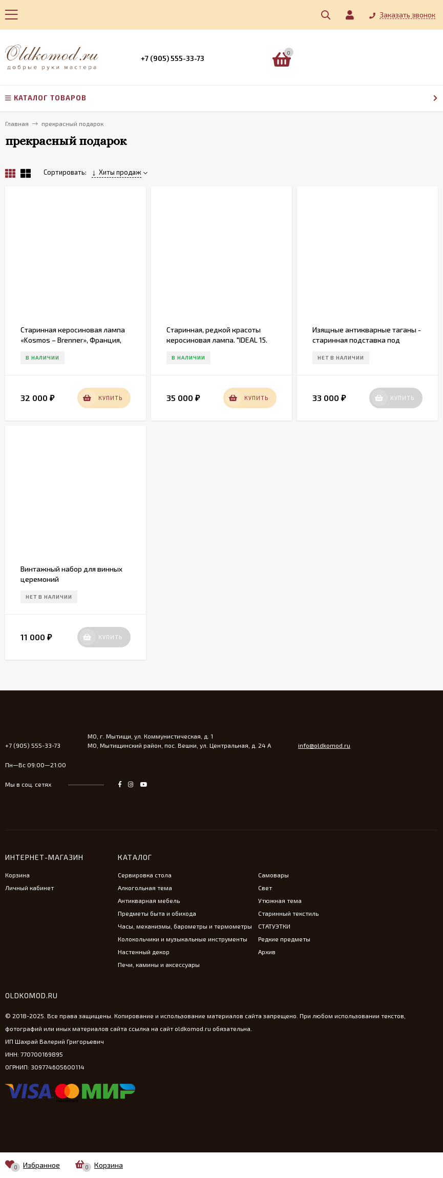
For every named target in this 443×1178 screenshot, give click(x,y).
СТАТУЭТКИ (274, 926)
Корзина (17, 874)
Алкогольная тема (145, 887)
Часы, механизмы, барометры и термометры (185, 926)
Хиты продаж (116, 172)
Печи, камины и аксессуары (159, 964)
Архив (267, 951)
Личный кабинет (29, 887)
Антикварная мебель (149, 900)
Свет (265, 887)
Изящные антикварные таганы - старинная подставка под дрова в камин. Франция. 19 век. (366, 339)
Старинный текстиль (288, 913)
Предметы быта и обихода (157, 913)
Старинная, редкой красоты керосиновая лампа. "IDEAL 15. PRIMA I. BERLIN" (216, 339)
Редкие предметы (284, 938)
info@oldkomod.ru (324, 745)
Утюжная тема (280, 900)
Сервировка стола (145, 874)
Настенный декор (144, 951)
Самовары (273, 874)
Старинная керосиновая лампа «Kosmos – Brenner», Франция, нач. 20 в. (72, 339)
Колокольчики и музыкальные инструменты (182, 938)
